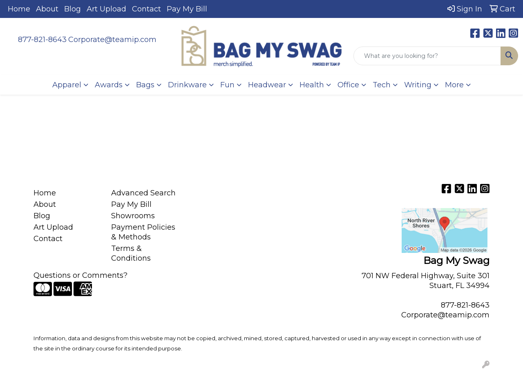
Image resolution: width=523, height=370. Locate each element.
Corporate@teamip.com (112, 39)
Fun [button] (227, 84)
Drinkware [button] (187, 84)
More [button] (454, 84)
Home (19, 8)
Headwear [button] (267, 84)
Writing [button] (417, 84)
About (47, 8)
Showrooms (133, 215)
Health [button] (311, 84)
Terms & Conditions (131, 253)
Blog (72, 8)
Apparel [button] (66, 84)
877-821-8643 (42, 39)
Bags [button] (145, 84)
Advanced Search (143, 192)
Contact (146, 8)
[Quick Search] (427, 56)
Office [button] (348, 84)
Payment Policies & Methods (143, 232)
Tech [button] (382, 84)
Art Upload (106, 8)
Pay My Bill (187, 8)
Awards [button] (109, 84)
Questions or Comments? (80, 275)
